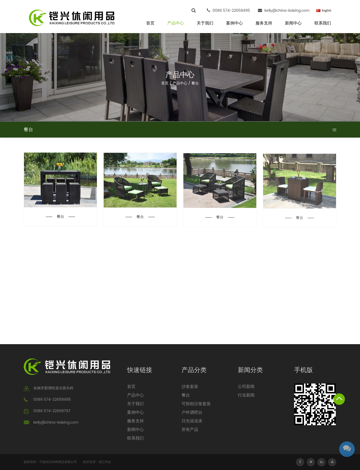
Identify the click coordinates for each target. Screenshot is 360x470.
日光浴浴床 (192, 421)
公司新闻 (246, 386)
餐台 (60, 217)
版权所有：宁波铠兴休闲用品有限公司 (50, 462)
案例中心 (234, 23)
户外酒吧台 (192, 412)
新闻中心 (293, 23)
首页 (150, 23)
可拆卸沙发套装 (196, 403)
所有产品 (190, 429)
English (326, 10)
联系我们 (322, 23)
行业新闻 (246, 395)
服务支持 (264, 23)
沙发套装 (190, 386)
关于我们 (205, 23)
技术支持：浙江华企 (97, 462)
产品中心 (175, 23)
